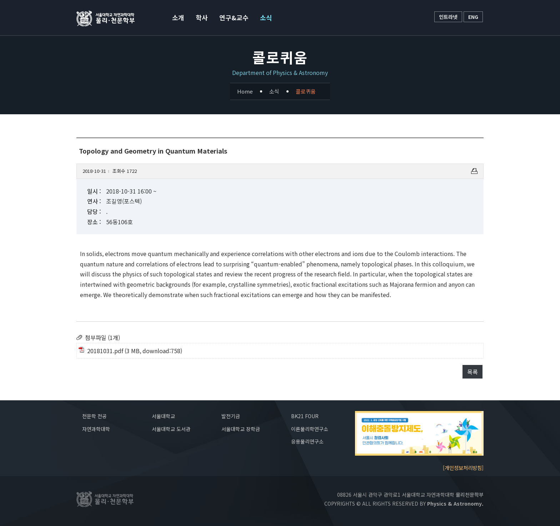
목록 (472, 371)
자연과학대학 (96, 428)
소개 (178, 17)
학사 (202, 17)
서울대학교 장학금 (240, 428)
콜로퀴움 (306, 91)
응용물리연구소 (307, 441)
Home (245, 91)
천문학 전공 (94, 416)
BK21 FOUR (305, 416)
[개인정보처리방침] (463, 467)
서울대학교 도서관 (171, 428)
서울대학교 (163, 416)
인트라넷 (448, 16)
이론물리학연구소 (309, 428)
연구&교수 (234, 17)
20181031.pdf (105, 350)
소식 (266, 17)
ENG (473, 16)
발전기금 (230, 416)
